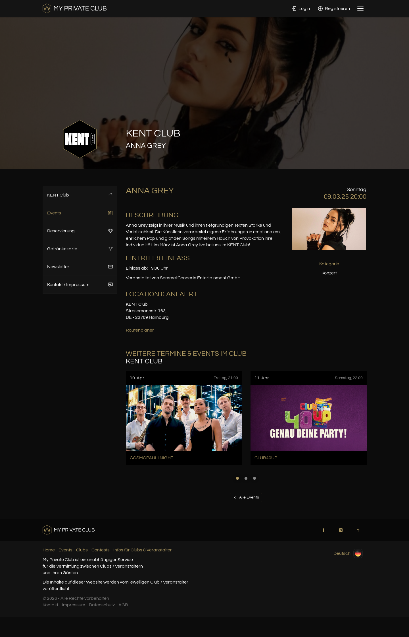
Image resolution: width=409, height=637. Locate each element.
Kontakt (50, 605)
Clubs (82, 550)
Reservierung (80, 231)
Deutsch (348, 553)
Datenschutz (102, 605)
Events (80, 213)
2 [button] (246, 478)
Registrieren (334, 8)
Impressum (73, 605)
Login (301, 8)
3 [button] (254, 478)
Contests (100, 550)
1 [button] (237, 478)
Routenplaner (140, 330)
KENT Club (80, 195)
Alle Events (246, 497)
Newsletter (80, 267)
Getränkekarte (80, 249)
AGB (123, 605)
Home (49, 550)
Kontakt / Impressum (80, 285)
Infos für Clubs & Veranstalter (142, 550)
